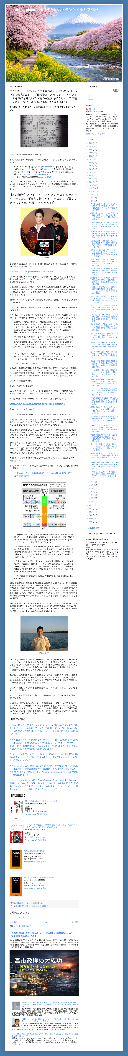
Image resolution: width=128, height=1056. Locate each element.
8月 (92, 201)
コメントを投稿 (18, 917)
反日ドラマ (45, 906)
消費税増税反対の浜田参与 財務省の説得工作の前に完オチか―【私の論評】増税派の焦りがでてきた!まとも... (104, 225)
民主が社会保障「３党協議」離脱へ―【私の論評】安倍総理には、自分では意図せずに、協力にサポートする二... (103, 447)
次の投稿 (13, 922)
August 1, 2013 (44, 177)
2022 (91, 156)
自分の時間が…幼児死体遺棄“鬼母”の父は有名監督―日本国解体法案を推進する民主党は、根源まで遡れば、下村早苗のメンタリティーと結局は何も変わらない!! (49, 1004)
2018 (91, 169)
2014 (91, 182)
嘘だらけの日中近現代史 (34, 851)
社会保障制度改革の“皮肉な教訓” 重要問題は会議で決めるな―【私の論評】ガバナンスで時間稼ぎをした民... (104, 419)
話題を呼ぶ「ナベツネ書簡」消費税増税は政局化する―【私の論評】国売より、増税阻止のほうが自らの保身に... (103, 281)
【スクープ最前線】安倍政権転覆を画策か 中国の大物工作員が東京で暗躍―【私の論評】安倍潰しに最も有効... (103, 364)
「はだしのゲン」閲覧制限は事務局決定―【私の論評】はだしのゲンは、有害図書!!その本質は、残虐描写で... (104, 308)
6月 (92, 485)
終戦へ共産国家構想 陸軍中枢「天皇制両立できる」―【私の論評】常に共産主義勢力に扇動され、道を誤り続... (103, 382)
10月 (93, 194)
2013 (91, 185)
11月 (93, 191)
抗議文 (34, 906)
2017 (91, 172)
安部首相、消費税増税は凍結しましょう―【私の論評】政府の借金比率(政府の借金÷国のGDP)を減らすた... (104, 345)
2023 (91, 153)
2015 (91, 179)
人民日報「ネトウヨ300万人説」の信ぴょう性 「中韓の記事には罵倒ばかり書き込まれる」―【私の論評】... (104, 318)
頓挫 (39, 906)
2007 (91, 522)
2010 (91, 512)
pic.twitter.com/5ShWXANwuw (36, 174)
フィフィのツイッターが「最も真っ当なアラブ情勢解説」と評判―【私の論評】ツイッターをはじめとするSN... (103, 207)
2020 (91, 162)
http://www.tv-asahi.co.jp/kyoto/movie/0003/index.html (31, 272)
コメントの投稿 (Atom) (22, 926)
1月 (92, 501)
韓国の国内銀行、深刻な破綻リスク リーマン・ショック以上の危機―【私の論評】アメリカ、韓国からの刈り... (104, 410)
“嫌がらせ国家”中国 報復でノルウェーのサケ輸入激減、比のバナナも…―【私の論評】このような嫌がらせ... (104, 336)
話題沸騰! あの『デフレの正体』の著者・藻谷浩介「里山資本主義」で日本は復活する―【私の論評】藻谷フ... (104, 216)
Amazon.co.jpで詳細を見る (36, 814)
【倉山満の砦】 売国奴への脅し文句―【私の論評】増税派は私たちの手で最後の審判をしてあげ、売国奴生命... (104, 327)
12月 (93, 188)
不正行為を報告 (93, 528)
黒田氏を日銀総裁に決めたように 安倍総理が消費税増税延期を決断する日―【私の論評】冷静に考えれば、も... (104, 465)
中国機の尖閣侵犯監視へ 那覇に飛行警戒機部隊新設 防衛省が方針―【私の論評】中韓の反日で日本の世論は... (103, 290)
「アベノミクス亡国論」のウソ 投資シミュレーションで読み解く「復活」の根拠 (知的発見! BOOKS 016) (51, 826)
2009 (91, 515)
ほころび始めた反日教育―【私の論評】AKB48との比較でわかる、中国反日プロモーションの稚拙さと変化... (104, 355)
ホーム (44, 922)
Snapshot (89, 547)
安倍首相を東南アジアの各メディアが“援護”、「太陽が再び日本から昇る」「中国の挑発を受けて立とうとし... (104, 456)
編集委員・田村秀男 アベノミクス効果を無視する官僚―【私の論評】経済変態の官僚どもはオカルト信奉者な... (103, 253)
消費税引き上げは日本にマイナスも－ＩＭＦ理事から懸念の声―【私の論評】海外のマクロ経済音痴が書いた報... (103, 428)
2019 (91, 166)
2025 (91, 146)
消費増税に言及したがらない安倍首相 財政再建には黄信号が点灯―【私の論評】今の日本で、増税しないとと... (103, 438)
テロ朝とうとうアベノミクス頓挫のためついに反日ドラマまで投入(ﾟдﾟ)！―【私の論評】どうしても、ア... (104, 475)
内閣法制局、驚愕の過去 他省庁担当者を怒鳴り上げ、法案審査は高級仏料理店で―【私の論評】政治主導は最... (103, 299)
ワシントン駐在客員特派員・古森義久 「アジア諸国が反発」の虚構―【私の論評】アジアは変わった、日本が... (103, 392)
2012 (91, 505)
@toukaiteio (45, 167)
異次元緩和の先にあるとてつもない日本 (41, 801)
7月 (92, 482)
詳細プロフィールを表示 (95, 134)
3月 (92, 495)
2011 (91, 509)
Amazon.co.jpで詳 (31, 862)
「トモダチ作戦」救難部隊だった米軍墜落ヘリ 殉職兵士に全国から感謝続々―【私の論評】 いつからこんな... (104, 272)
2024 (91, 150)
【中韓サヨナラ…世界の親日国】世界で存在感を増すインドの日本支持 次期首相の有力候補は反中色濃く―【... (103, 235)
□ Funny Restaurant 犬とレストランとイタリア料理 (54, 10)
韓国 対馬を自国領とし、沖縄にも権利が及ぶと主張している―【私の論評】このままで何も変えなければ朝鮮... (103, 262)
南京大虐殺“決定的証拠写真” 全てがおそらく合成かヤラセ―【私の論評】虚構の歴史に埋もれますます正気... (104, 401)
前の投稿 (75, 922)
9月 (92, 198)
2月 (92, 498)
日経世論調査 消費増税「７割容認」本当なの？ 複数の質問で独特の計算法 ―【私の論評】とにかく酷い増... (104, 244)
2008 (91, 518)
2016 (91, 175)
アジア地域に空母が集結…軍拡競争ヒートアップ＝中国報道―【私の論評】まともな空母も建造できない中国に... (103, 373)
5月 (92, 488)
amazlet (35, 804)
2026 (91, 143)
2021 (91, 159)
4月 (92, 492)
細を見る (42, 862)
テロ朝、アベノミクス (23, 906)
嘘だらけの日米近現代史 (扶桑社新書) (39, 877)
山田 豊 (92, 109)
